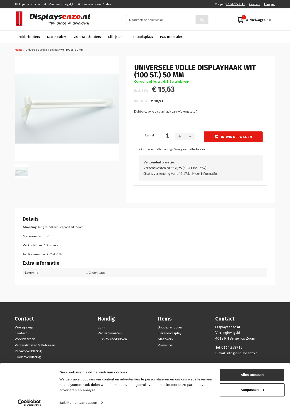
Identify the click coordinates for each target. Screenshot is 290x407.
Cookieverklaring (28, 357)
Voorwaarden (25, 339)
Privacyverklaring (28, 351)
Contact (254, 4)
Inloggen (269, 4)
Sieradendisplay (169, 333)
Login (102, 327)
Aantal (149, 135)
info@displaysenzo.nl (242, 353)
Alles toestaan (252, 370)
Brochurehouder (170, 327)
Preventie (165, 345)
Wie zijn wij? (24, 327)
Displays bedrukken (112, 339)
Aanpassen (252, 385)
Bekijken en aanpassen (78, 398)
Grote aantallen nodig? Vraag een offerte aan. (173, 149)
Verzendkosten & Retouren (35, 345)
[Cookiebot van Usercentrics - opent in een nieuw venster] (29, 398)
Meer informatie (204, 173)
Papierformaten (110, 333)
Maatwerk (165, 339)
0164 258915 (235, 4)
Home (18, 49)
